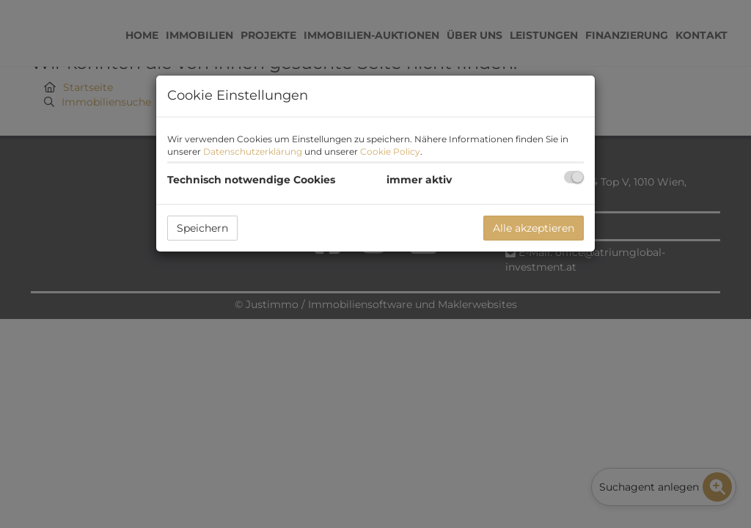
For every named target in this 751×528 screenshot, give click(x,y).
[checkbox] (574, 177)
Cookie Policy (390, 151)
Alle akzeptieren (533, 228)
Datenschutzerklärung (252, 151)
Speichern (202, 228)
